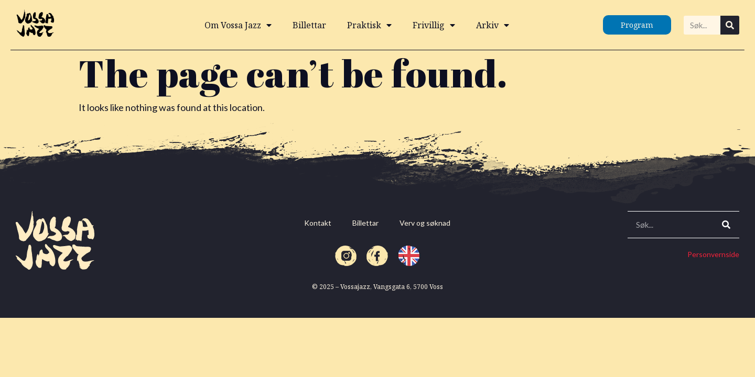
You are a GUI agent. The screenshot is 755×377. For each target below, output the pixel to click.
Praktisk (369, 25)
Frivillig (434, 25)
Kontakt (317, 222)
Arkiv (492, 25)
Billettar (309, 25)
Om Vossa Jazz (238, 25)
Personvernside (713, 254)
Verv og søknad (425, 222)
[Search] (729, 25)
